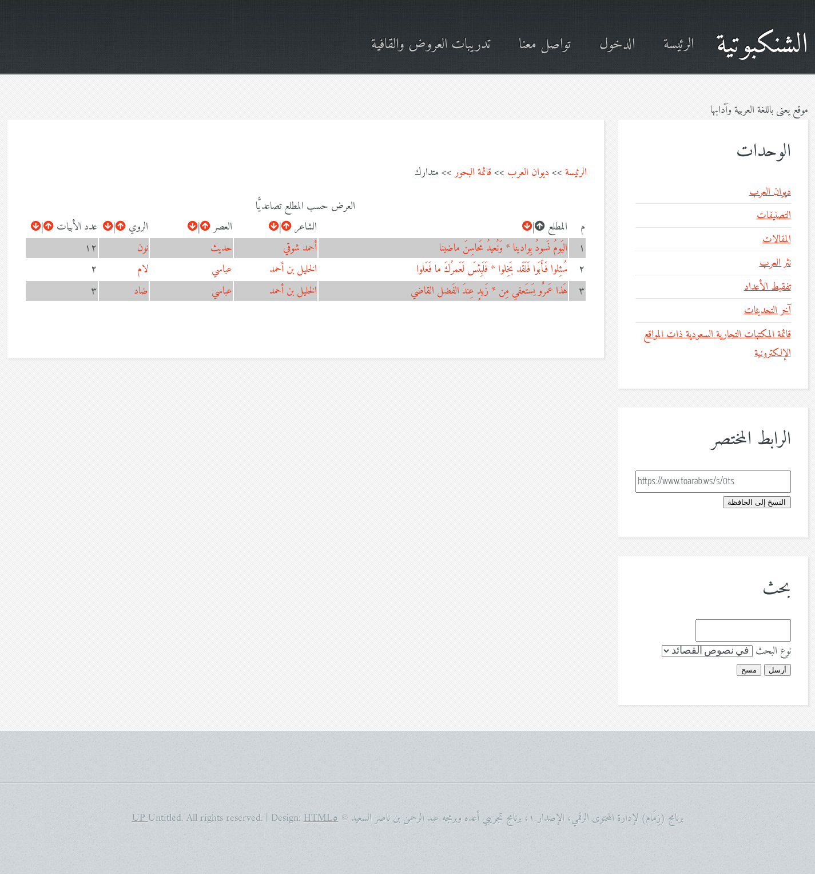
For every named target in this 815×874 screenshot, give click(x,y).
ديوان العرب (528, 172)
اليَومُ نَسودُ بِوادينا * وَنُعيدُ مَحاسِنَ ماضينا (503, 248)
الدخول (617, 44)
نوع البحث (773, 651)
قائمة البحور (473, 172)
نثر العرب (775, 263)
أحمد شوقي (300, 248)
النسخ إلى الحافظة (756, 502)
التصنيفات (774, 215)
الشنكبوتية (762, 45)
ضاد (141, 291)
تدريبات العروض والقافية (430, 44)
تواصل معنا (545, 44)
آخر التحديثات (767, 310)
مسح (749, 670)
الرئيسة (678, 44)
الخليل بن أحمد (293, 269)
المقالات (776, 239)
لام (142, 269)
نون (142, 248)
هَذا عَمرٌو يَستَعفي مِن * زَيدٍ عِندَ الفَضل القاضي (489, 291)
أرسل (777, 670)
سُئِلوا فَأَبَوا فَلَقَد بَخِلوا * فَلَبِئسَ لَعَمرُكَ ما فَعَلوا (491, 269)
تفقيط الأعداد (767, 287)
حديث (221, 248)
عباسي (222, 269)
